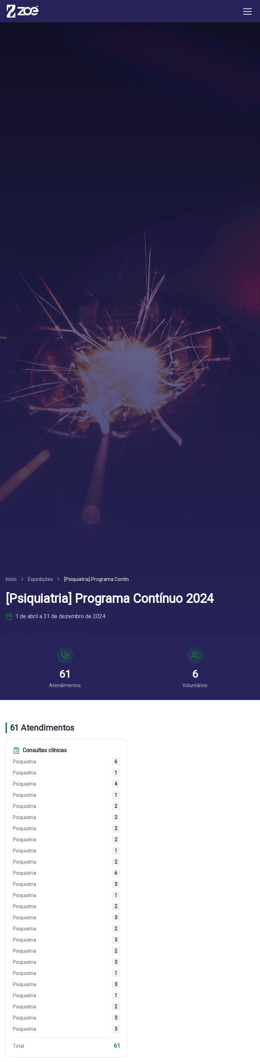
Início (11, 579)
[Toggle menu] (247, 11)
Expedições (40, 579)
